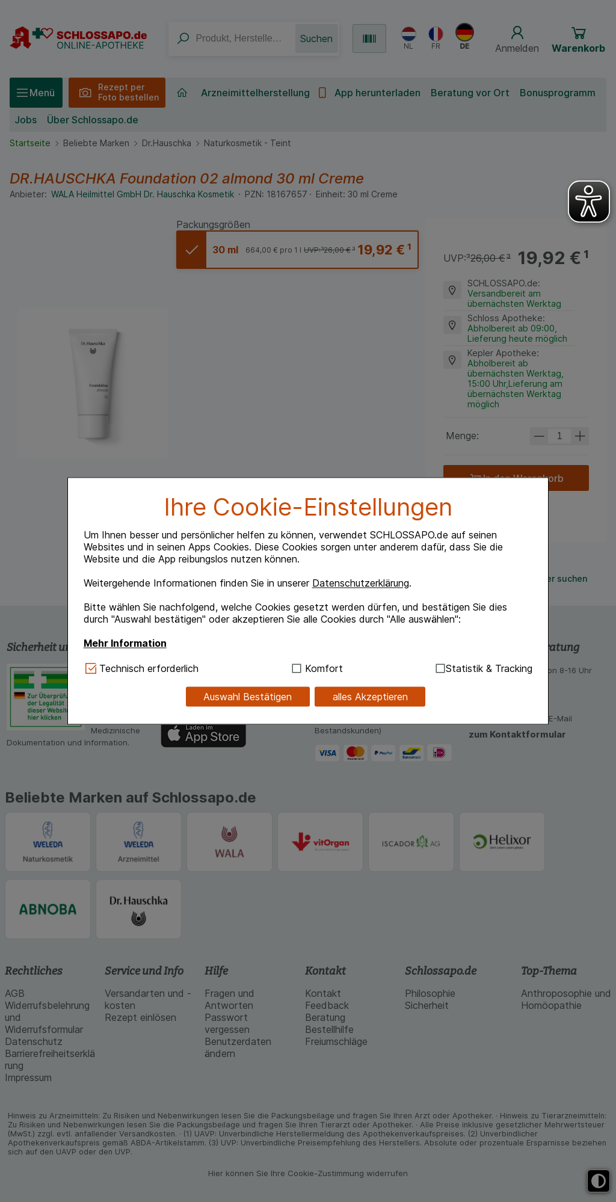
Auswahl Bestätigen (247, 697)
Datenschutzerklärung (360, 583)
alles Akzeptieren (370, 697)
